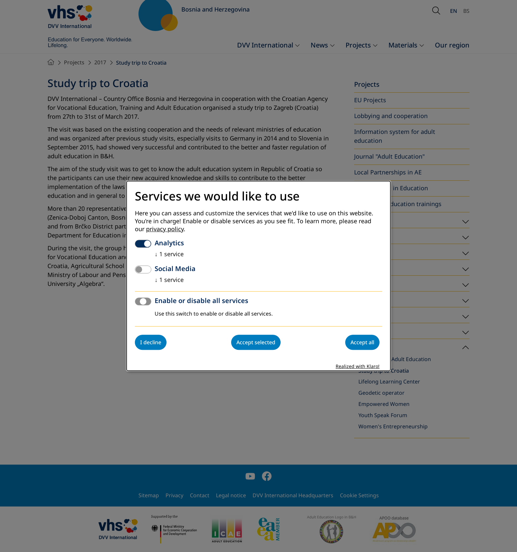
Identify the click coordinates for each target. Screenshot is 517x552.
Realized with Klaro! (358, 366)
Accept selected (255, 342)
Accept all (362, 342)
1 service (169, 254)
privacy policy (165, 229)
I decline (150, 342)
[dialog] (258, 276)
